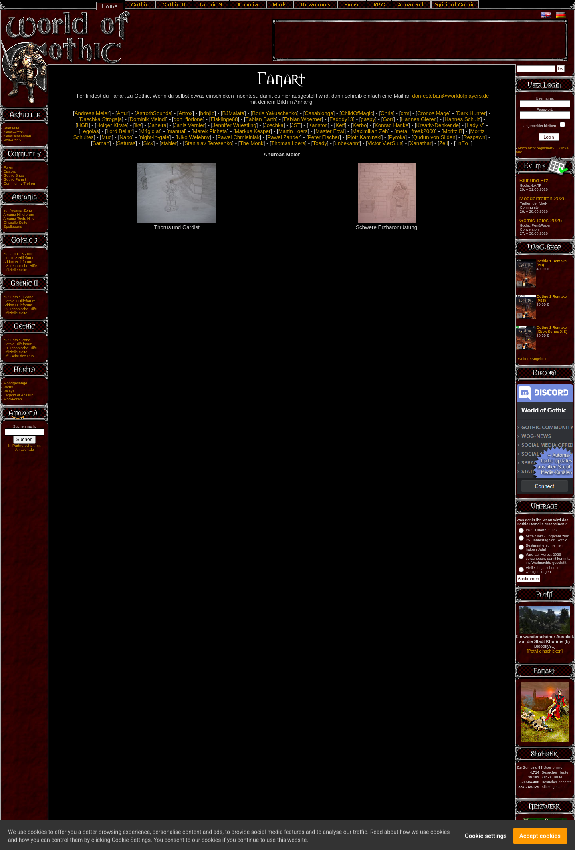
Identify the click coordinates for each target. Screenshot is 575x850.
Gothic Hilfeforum (18, 344)
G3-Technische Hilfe (20, 266)
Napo (125, 137)
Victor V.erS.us (384, 143)
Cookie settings (486, 840)
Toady (320, 143)
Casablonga (319, 113)
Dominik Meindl (147, 119)
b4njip (207, 113)
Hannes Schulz (462, 119)
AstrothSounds (153, 113)
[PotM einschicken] (545, 651)
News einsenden (17, 136)
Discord (10, 171)
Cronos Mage (433, 113)
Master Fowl (330, 131)
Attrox (186, 113)
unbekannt (347, 143)
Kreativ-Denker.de (437, 125)
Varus (8, 387)
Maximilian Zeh (370, 131)
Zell (443, 143)
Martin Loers (293, 131)
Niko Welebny (193, 137)
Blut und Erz (534, 180)
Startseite (11, 128)
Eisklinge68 (224, 119)
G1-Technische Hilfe (20, 348)
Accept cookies (540, 840)
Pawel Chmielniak (238, 137)
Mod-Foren (13, 399)
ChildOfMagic (357, 113)
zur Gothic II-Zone (19, 297)
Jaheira (158, 125)
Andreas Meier (92, 113)
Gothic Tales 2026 (540, 220)
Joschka (274, 125)
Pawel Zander (283, 137)
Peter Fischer (323, 137)
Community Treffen (19, 183)
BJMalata (233, 113)
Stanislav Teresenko (208, 143)
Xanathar (421, 143)
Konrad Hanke (391, 125)
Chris (387, 113)
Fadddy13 (341, 119)
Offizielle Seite (15, 223)
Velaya (9, 391)
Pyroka (397, 137)
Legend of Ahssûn (19, 395)
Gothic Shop (14, 175)
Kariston (318, 125)
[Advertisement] (420, 40)
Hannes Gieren (419, 119)
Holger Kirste (111, 125)
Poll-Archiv (13, 140)
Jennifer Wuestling (234, 125)
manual (176, 131)
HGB (83, 125)
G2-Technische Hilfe (20, 309)
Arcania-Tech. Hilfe (18, 219)
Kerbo (360, 125)
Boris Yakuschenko (274, 113)
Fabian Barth (261, 119)
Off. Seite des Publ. (20, 356)
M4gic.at (150, 131)
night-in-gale (154, 137)
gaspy (368, 119)
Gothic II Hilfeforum (20, 301)
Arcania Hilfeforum (18, 215)
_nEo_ (463, 143)
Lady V (474, 125)
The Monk (252, 143)
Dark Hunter (471, 113)
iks (138, 125)
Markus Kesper (253, 131)
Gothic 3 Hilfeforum (20, 258)
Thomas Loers (288, 143)
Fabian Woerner (302, 119)
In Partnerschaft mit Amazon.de (24, 448)
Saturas (126, 143)
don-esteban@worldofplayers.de (450, 96)
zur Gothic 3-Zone (19, 254)
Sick (148, 143)
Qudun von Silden (434, 137)
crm (405, 113)
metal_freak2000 (415, 131)
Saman (101, 143)
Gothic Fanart (15, 179)
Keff (340, 125)
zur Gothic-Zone (17, 340)
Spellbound (13, 227)
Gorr (388, 119)
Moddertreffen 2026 (542, 198)
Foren (8, 167)
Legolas (89, 131)
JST (296, 125)
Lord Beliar (119, 131)
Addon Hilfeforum (17, 262)
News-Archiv (14, 132)
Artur (123, 113)
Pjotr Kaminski (364, 137)
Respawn (474, 137)
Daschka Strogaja (101, 119)
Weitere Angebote (532, 359)
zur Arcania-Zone (18, 211)
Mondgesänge (15, 383)
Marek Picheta (210, 131)
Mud (106, 137)
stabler (169, 143)
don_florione (188, 119)
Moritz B (452, 131)
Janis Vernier (189, 125)
